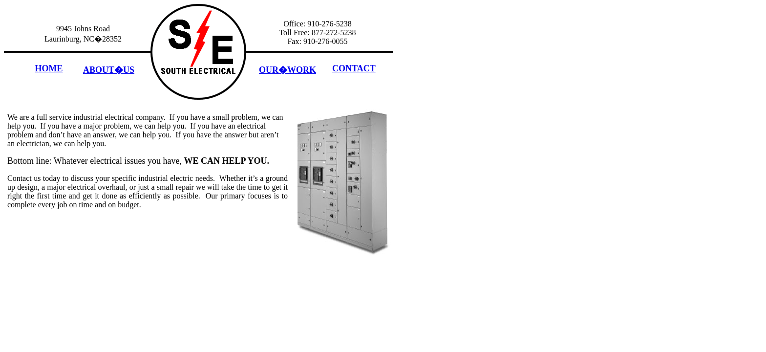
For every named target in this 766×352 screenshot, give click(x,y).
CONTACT (354, 68)
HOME (49, 68)
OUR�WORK (287, 70)
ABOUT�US (108, 70)
